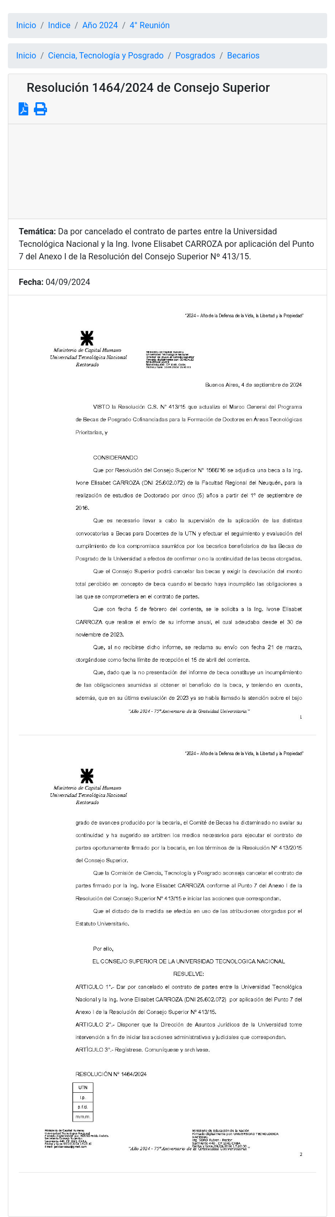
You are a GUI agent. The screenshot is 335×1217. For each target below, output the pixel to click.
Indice (59, 25)
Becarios (243, 56)
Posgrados (195, 56)
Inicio (26, 25)
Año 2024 (100, 25)
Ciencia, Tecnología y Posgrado (105, 56)
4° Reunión (150, 25)
